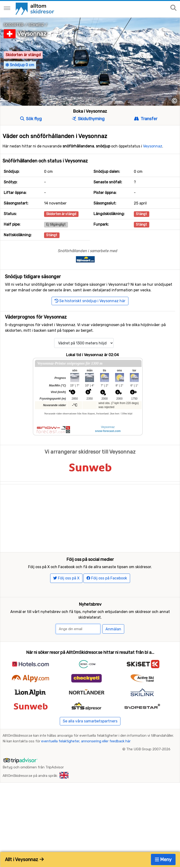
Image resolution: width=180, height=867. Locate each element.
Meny (163, 859)
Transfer (145, 118)
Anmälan (113, 649)
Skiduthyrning (88, 118)
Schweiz (36, 25)
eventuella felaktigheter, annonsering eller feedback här (86, 761)
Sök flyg (31, 118)
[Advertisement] (90, 517)
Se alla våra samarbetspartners (90, 740)
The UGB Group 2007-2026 (148, 769)
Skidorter (14, 25)
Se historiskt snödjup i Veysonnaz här (90, 301)
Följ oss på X (66, 597)
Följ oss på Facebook (106, 597)
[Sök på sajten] (173, 8)
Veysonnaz (31, 34)
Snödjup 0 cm (20, 65)
